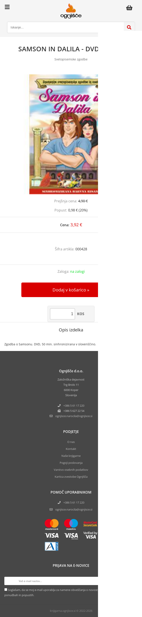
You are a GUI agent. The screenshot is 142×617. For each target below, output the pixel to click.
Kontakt (71, 449)
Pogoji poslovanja (71, 463)
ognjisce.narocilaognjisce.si (73, 416)
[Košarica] (130, 7)
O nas (71, 442)
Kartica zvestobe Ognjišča (71, 477)
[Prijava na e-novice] (133, 581)
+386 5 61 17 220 (73, 405)
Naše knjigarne (71, 456)
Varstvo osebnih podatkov (71, 470)
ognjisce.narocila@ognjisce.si (73, 509)
